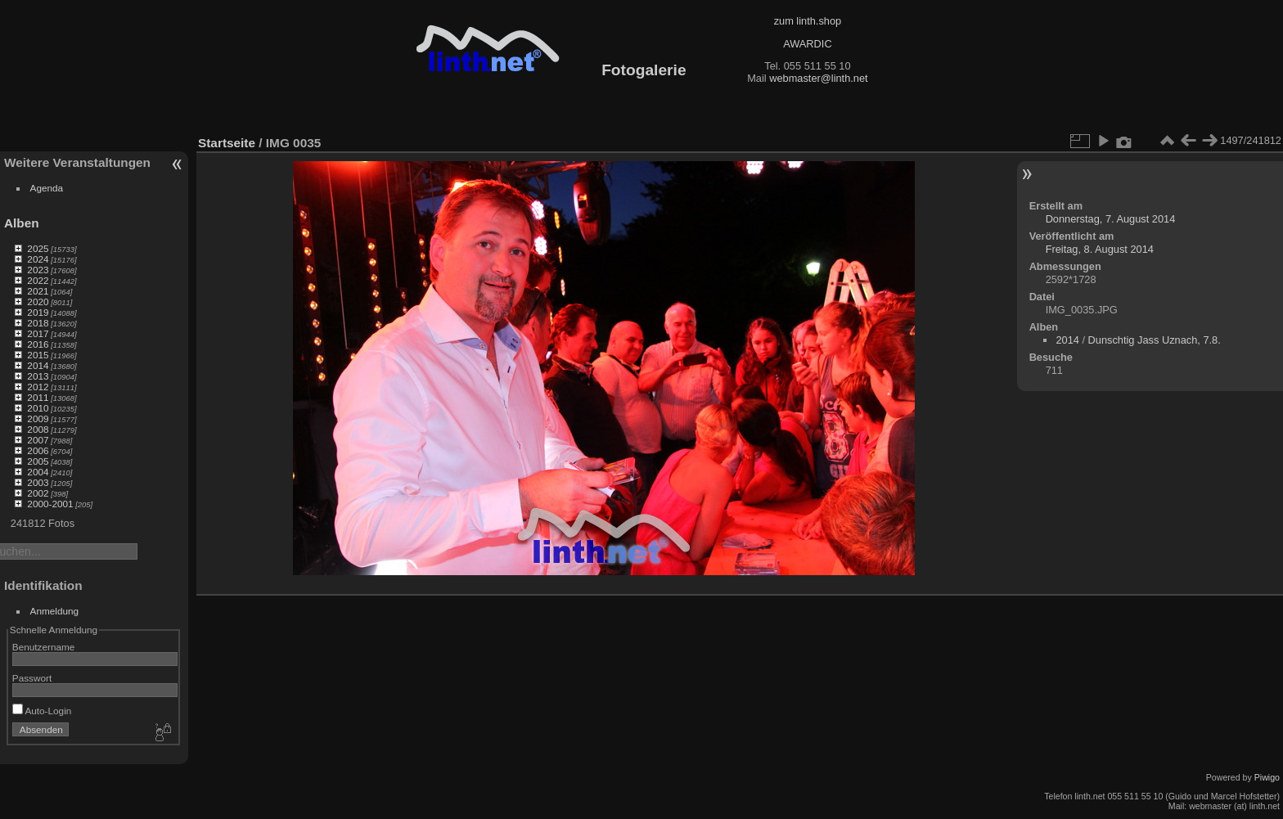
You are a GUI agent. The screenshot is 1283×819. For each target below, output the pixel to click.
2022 (37, 280)
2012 (37, 386)
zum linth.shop (808, 21)
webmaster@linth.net (818, 78)
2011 (37, 397)
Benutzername (43, 646)
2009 (37, 418)
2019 (37, 312)
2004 (37, 471)
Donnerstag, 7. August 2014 (1111, 219)
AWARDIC (807, 44)
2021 (37, 291)
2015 (37, 354)
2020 (37, 301)
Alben (21, 223)
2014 (37, 365)
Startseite (226, 143)
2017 (37, 333)
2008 (37, 429)
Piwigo (1267, 777)
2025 (37, 248)
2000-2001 (50, 503)
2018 (37, 322)
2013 (37, 376)
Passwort (32, 678)
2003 (37, 482)
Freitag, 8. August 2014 (1100, 249)
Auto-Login (42, 710)
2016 (37, 344)
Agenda (47, 187)
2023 (37, 269)
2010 (37, 408)
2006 (37, 450)
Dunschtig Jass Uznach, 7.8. (1154, 340)
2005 (37, 461)
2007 (37, 439)
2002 (37, 493)
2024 (37, 259)
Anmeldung (54, 610)
